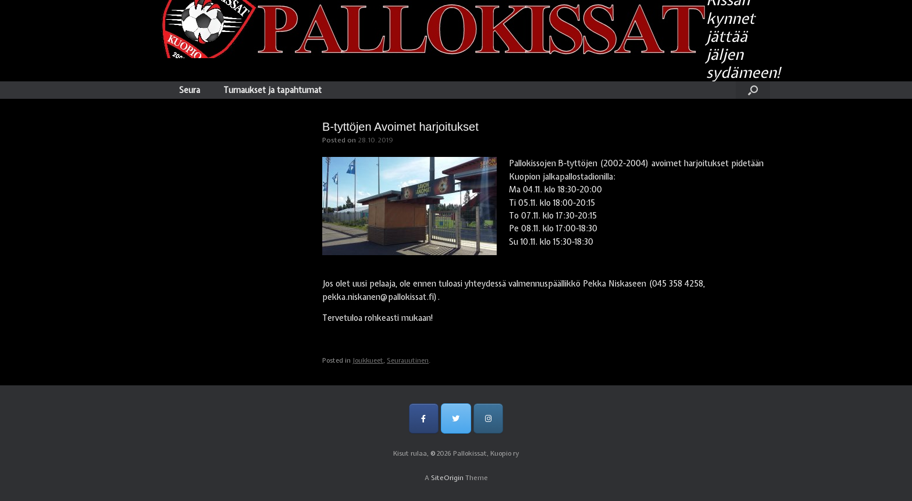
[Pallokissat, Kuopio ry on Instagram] (488, 418)
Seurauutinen (408, 360)
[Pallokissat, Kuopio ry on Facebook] (424, 418)
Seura (189, 90)
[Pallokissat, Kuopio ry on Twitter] (456, 418)
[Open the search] (753, 90)
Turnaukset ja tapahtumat (272, 90)
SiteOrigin (447, 477)
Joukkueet (367, 360)
